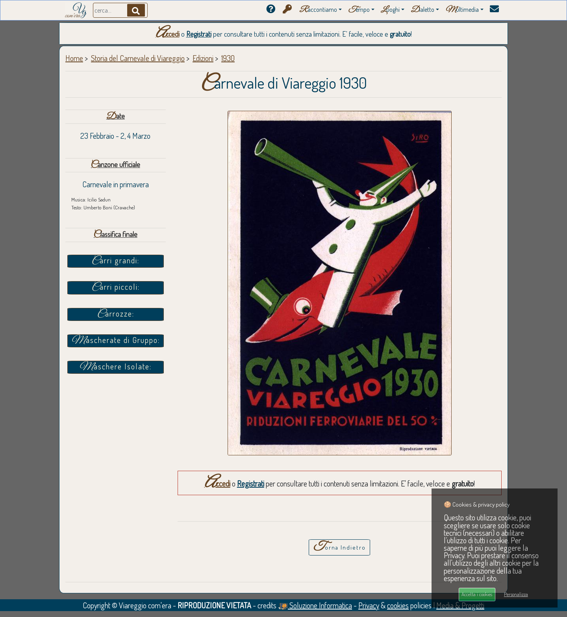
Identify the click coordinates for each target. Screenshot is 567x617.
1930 (228, 58)
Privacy (368, 605)
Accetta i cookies (476, 594)
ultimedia (462, 10)
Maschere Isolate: (115, 367)
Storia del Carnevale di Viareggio (138, 58)
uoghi (390, 10)
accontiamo (318, 10)
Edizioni (203, 58)
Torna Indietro (339, 546)
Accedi (168, 34)
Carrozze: (115, 314)
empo (359, 10)
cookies (398, 605)
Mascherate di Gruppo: (115, 340)
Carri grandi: (115, 261)
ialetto (422, 10)
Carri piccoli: (115, 287)
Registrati (198, 34)
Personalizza (516, 594)
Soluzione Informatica (315, 605)
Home (74, 58)
